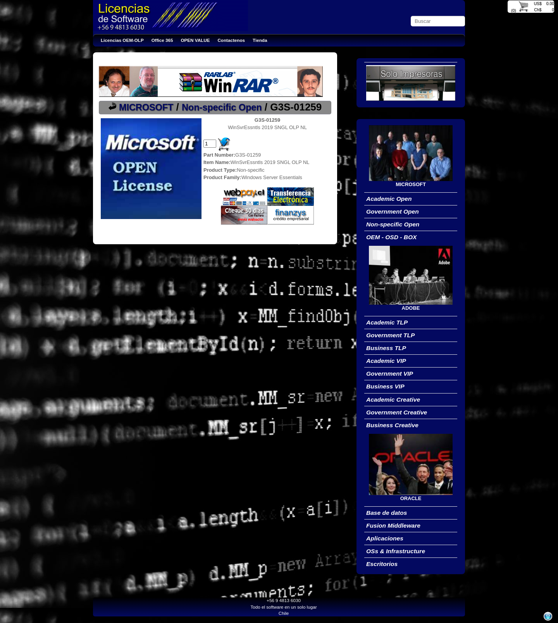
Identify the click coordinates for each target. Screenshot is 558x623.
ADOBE (411, 308)
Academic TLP (387, 322)
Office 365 (162, 40)
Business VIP (385, 386)
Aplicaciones (384, 538)
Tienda (260, 40)
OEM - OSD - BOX (391, 237)
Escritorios (382, 564)
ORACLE (411, 498)
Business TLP (386, 348)
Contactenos (231, 40)
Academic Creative (393, 399)
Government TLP (390, 335)
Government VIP (389, 373)
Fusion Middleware (393, 525)
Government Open (392, 211)
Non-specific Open (222, 107)
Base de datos (386, 512)
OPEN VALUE (195, 40)
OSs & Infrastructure (395, 551)
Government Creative (396, 412)
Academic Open (389, 198)
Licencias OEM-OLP (122, 40)
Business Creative (392, 425)
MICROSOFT (146, 107)
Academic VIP (386, 360)
